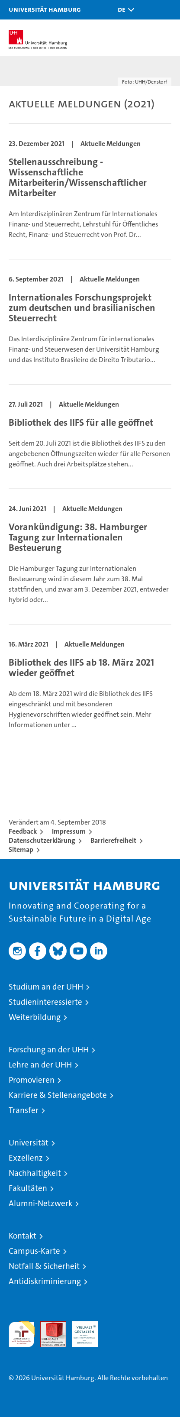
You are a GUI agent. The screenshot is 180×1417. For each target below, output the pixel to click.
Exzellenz (26, 1157)
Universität (28, 1142)
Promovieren (32, 1079)
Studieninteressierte (45, 1001)
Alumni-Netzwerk (40, 1203)
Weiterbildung (35, 1017)
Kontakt (22, 1235)
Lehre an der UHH (40, 1064)
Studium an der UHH (46, 986)
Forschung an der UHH (49, 1049)
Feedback (23, 831)
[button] (124, 9)
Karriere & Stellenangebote (58, 1095)
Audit (48, 1325)
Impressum (69, 831)
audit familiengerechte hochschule (22, 1334)
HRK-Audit (80, 1330)
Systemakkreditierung (116, 1325)
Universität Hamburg (45, 9)
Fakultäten (28, 1188)
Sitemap (21, 849)
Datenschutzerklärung (42, 840)
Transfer (24, 1110)
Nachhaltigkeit (35, 1173)
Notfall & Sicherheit (44, 1266)
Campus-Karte (34, 1251)
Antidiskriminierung (45, 1281)
